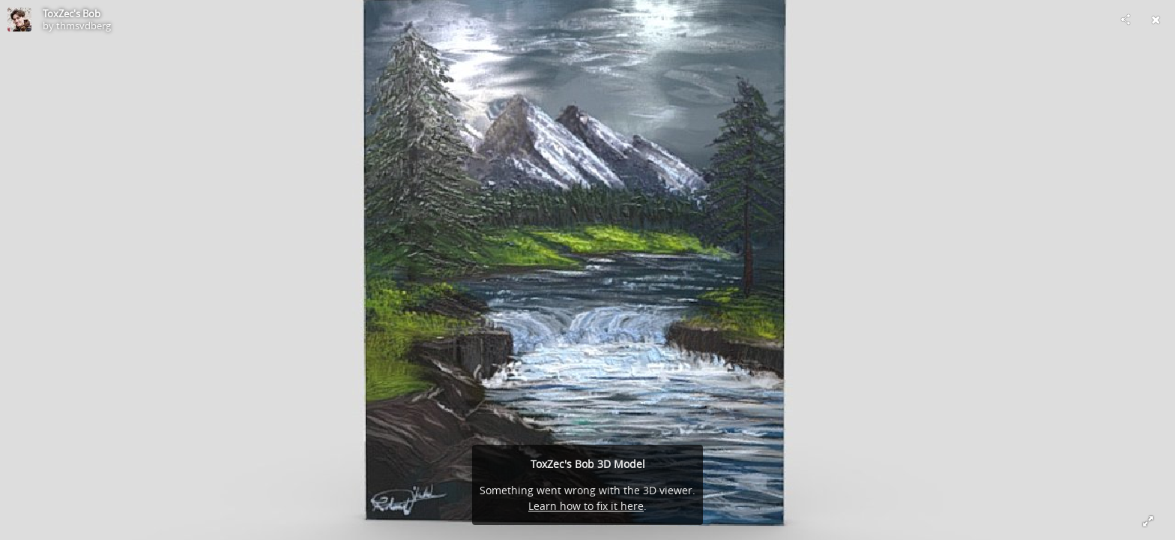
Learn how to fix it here (586, 506)
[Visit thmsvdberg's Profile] (19, 20)
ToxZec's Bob (71, 13)
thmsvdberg (83, 25)
